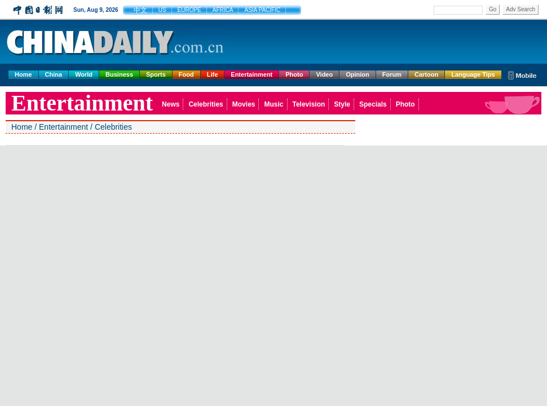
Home (23, 74)
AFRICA (223, 10)
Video (324, 74)
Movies (243, 104)
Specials (373, 104)
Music (273, 104)
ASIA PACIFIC (262, 10)
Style (342, 104)
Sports (156, 74)
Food (186, 74)
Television (309, 104)
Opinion (357, 74)
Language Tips (473, 74)
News (170, 104)
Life (212, 74)
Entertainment (251, 74)
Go (492, 9)
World (83, 74)
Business (119, 74)
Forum (392, 74)
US (162, 10)
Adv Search (520, 9)
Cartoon (426, 74)
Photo (294, 74)
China (54, 74)
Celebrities (205, 104)
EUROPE (189, 10)
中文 (140, 10)
